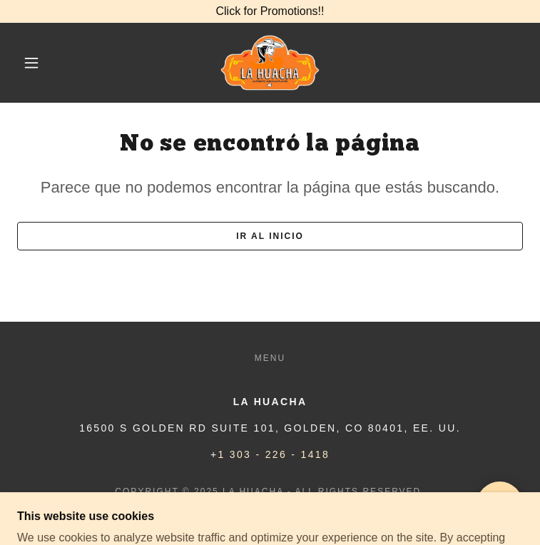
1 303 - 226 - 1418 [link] (274, 454)
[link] (269, 62)
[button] (42, 63)
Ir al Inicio (270, 236)
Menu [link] (270, 358)
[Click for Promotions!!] (270, 11)
